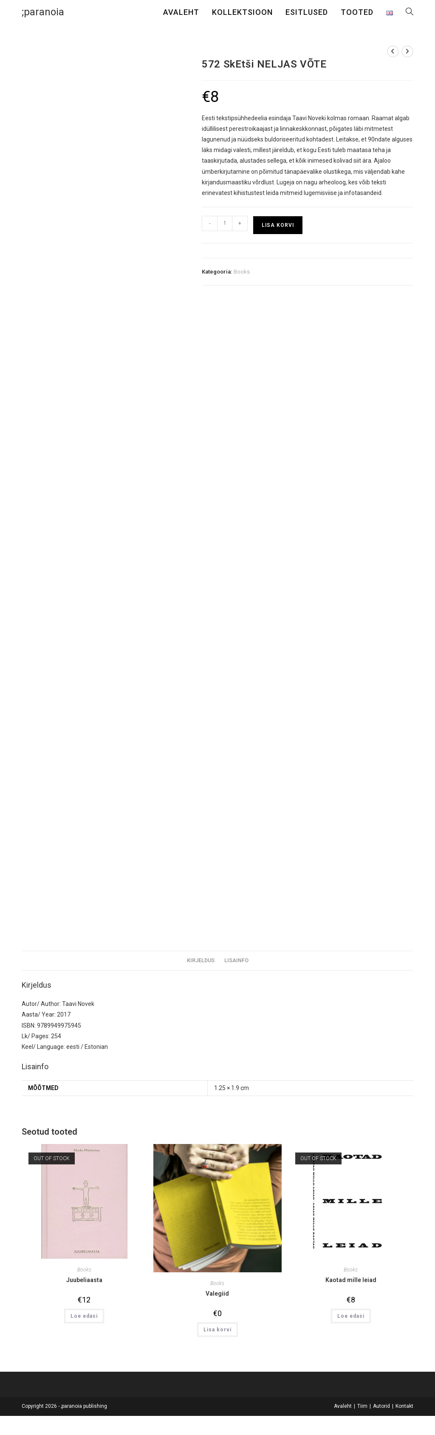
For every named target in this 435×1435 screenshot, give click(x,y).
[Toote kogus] (224, 223)
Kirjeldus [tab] (201, 960)
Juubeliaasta (84, 1280)
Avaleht (343, 1406)
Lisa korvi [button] (217, 1330)
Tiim (362, 1406)
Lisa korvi (278, 225)
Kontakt (404, 1406)
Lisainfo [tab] (236, 960)
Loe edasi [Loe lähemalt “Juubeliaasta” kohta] (84, 1316)
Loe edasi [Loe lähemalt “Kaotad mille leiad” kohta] (350, 1316)
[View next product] (407, 51)
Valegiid (217, 1293)
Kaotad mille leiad (350, 1280)
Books (242, 271)
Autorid (381, 1406)
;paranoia (43, 12)
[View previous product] (393, 51)
